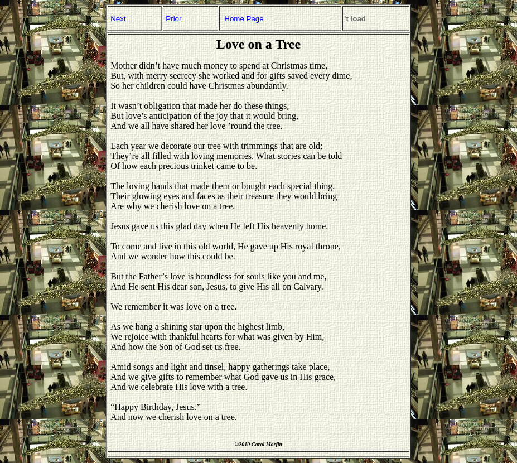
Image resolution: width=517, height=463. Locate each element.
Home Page (243, 19)
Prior (173, 19)
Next (117, 19)
